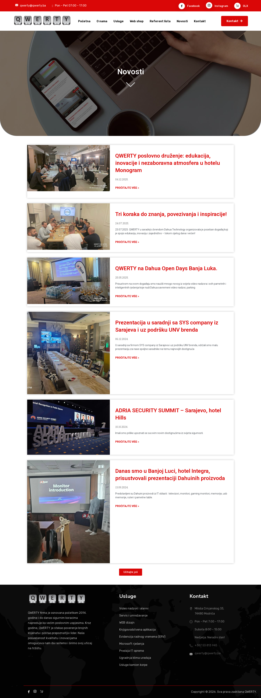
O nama (102, 21)
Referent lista (160, 21)
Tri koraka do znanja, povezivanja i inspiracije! (171, 214)
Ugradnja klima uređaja (135, 658)
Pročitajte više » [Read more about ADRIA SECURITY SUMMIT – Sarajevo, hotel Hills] (127, 441)
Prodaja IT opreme (131, 650)
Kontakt (200, 21)
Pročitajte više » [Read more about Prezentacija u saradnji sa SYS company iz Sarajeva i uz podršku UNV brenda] (127, 357)
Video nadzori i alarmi (133, 608)
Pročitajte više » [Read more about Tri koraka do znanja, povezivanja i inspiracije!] (127, 242)
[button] (130, 572)
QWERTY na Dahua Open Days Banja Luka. (166, 268)
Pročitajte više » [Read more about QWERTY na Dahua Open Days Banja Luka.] (127, 296)
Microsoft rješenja (131, 643)
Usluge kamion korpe (133, 665)
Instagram (217, 6)
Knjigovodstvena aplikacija (137, 629)
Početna (84, 21)
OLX (241, 6)
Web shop (137, 21)
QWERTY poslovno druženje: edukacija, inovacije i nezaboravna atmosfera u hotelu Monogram (167, 163)
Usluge (118, 21)
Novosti (182, 21)
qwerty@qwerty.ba (33, 5)
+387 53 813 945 (206, 645)
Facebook (189, 6)
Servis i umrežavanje (133, 615)
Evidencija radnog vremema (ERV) (142, 636)
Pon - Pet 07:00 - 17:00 (70, 5)
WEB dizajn (126, 622)
